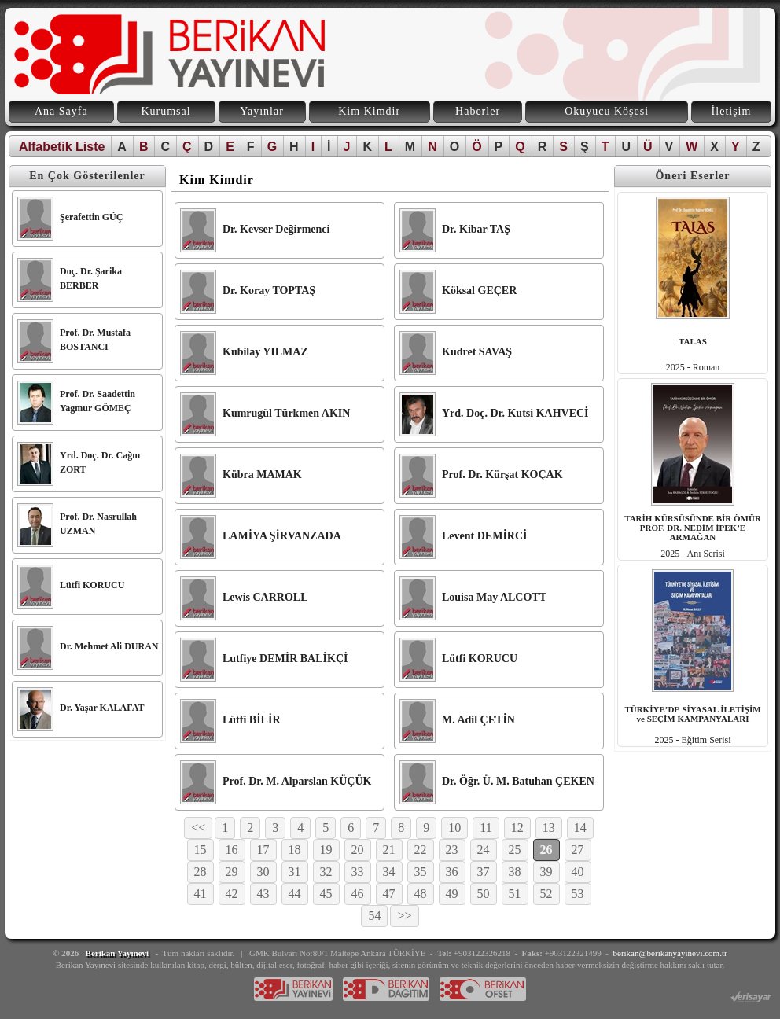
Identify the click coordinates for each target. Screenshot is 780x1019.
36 (452, 871)
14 (580, 827)
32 (326, 871)
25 (515, 849)
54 (374, 915)
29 (232, 871)
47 (389, 893)
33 (357, 871)
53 (578, 893)
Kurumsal (165, 111)
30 (263, 871)
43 (263, 893)
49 (452, 893)
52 (546, 893)
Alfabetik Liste (62, 146)
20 (357, 849)
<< (198, 827)
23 (452, 849)
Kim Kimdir (369, 111)
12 (517, 827)
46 (357, 893)
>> (404, 915)
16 (232, 849)
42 (232, 893)
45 (326, 893)
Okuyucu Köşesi (607, 111)
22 (420, 849)
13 (549, 827)
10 (454, 827)
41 (200, 893)
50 (483, 893)
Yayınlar (262, 111)
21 (389, 849)
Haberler (477, 111)
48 (420, 893)
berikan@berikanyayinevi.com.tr (670, 953)
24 (483, 849)
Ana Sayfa (61, 111)
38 (515, 871)
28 (200, 871)
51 (515, 893)
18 (295, 849)
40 (578, 871)
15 (200, 849)
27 (578, 849)
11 (485, 827)
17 (263, 849)
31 (295, 871)
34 (389, 871)
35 (420, 871)
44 (295, 893)
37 (483, 871)
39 (546, 871)
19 (326, 849)
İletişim (732, 111)
